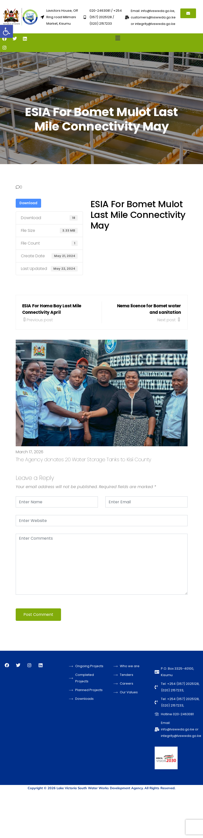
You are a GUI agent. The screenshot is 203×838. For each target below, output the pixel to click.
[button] (6, 31)
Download (28, 203)
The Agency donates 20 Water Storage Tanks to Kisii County (83, 459)
